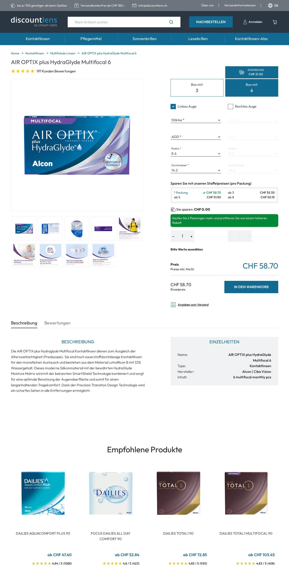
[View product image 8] (77, 255)
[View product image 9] (103, 255)
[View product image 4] (103, 229)
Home (15, 53)
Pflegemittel (91, 38)
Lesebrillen (198, 38)
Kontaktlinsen (38, 38)
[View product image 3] (77, 229)
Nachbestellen (211, 22)
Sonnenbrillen (145, 38)
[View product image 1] (24, 229)
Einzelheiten (224, 341)
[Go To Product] (43, 493)
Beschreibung (24, 323)
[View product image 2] (50, 229)
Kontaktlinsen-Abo (251, 38)
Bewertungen (57, 323)
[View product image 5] (130, 229)
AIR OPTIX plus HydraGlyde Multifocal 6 (109, 53)
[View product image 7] (50, 255)
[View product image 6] (24, 255)
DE (273, 5)
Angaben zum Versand (190, 304)
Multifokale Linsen (63, 53)
